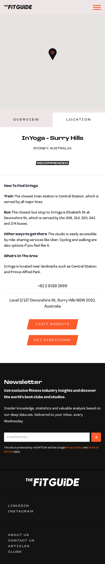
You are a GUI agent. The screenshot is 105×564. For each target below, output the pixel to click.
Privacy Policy (74, 447)
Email (8, 430)
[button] (53, 54)
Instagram (21, 511)
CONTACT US (21, 540)
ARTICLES (19, 546)
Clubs (15, 552)
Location (78, 119)
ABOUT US (19, 535)
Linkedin (18, 506)
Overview (26, 119)
